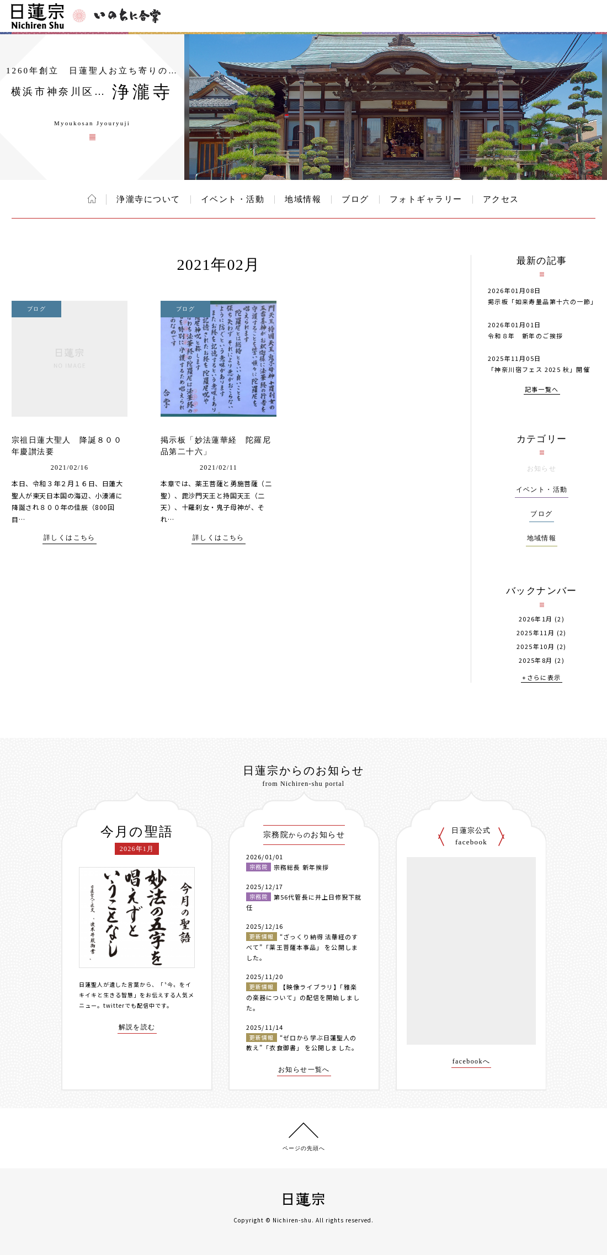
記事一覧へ (542, 389)
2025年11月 (536, 633)
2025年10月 (536, 647)
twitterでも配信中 (129, 1005)
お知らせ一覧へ (304, 1069)
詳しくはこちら (69, 537)
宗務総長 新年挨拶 (301, 867)
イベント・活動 (233, 199)
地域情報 (303, 199)
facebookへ (471, 1061)
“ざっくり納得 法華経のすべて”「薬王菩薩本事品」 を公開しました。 (302, 946)
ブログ (355, 199)
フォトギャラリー (426, 199)
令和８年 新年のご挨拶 (525, 335)
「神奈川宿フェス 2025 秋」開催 (539, 369)
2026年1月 (536, 619)
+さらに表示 (541, 678)
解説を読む (137, 1027)
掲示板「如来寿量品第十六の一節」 (542, 301)
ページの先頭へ (304, 1148)
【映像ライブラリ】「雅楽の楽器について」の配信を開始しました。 (303, 997)
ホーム (92, 198)
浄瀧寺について (148, 199)
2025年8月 (536, 660)
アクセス (501, 199)
